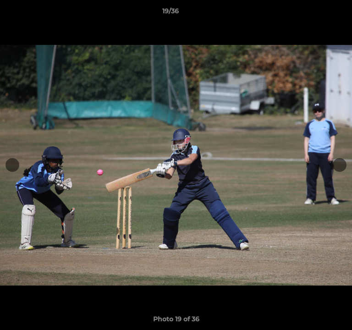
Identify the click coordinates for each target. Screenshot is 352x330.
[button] (319, 13)
